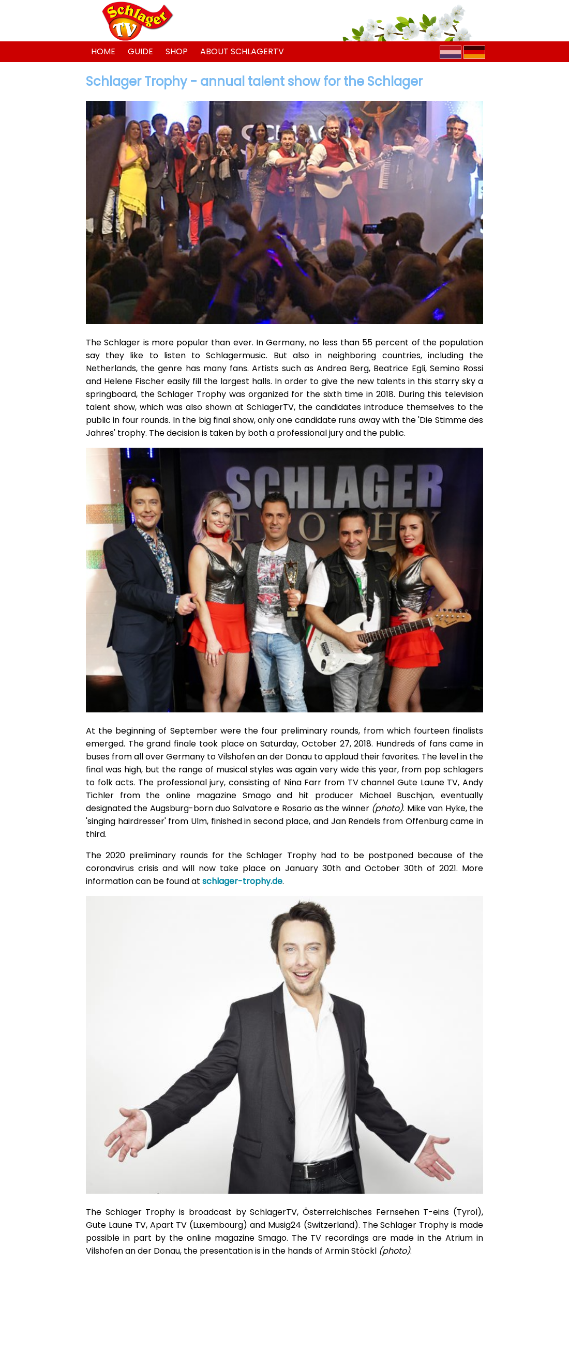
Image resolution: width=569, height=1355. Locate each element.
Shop (177, 51)
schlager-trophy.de (242, 881)
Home (103, 51)
